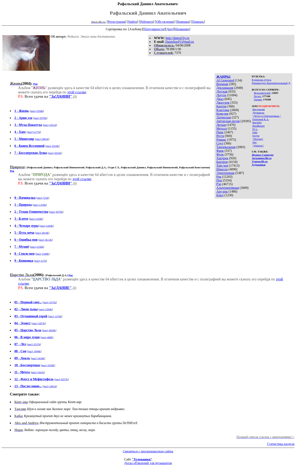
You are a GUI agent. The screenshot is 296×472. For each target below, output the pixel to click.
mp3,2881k (42, 139)
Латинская (223, 117)
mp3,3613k (45, 239)
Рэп (218, 184)
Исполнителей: (262, 92)
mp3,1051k (50, 125)
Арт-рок (222, 191)
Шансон (222, 169)
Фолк (220, 154)
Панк (219, 132)
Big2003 (257, 122)
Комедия (222, 113)
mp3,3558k (48, 365)
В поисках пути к (261, 79)
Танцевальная (226, 147)
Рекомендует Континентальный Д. (271, 83)
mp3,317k (40, 260)
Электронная (225, 173)
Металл (221, 128)
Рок (218, 176)
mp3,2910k (52, 146)
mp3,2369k (45, 309)
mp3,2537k (34, 344)
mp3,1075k (49, 302)
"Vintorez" (258, 145)
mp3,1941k (38, 372)
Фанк (220, 150)
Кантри (221, 106)
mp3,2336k (37, 246)
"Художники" (142, 459)
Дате (169, 29)
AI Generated (225, 80)
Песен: (257, 96)
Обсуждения (165, 21)
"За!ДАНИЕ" (60, 288)
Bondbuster (258, 125)
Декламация (224, 88)
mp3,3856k (49, 330)
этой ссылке (76, 92)
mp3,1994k (34, 351)
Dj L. (255, 129)
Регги (220, 136)
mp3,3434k (38, 358)
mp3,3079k (56, 211)
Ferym (255, 135)
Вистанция (258, 109)
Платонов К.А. (260, 119)
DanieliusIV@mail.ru (179, 41)
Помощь (198, 21)
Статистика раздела (280, 444)
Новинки (183, 21)
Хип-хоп (222, 165)
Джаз (219, 99)
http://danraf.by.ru (177, 38)
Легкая (221, 125)
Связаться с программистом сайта (148, 451)
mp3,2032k (55, 153)
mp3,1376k (55, 316)
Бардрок (222, 162)
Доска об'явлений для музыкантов (148, 463)
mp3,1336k (40, 204)
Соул (219, 143)
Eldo (255, 132)
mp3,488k (46, 337)
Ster (254, 142)
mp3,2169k (36, 218)
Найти (132, 21)
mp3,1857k (38, 323)
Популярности (154, 29)
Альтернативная (227, 187)
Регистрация (116, 21)
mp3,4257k (61, 379)
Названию (182, 29)
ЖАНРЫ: (223, 76)
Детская (222, 91)
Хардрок (222, 158)
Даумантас (258, 112)
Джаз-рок (223, 102)
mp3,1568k (42, 253)
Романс (221, 139)
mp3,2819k (42, 232)
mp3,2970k (40, 118)
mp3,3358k (37, 111)
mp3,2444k (46, 225)
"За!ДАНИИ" (60, 96)
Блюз (219, 195)
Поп (219, 180)
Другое (221, 95)
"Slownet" (257, 139)
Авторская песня (228, 121)
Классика (222, 110)
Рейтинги (146, 21)
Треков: (258, 99)
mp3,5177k (34, 132)
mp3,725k (42, 197)
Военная (222, 84)
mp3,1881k (50, 386)
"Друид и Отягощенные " (266, 115)
